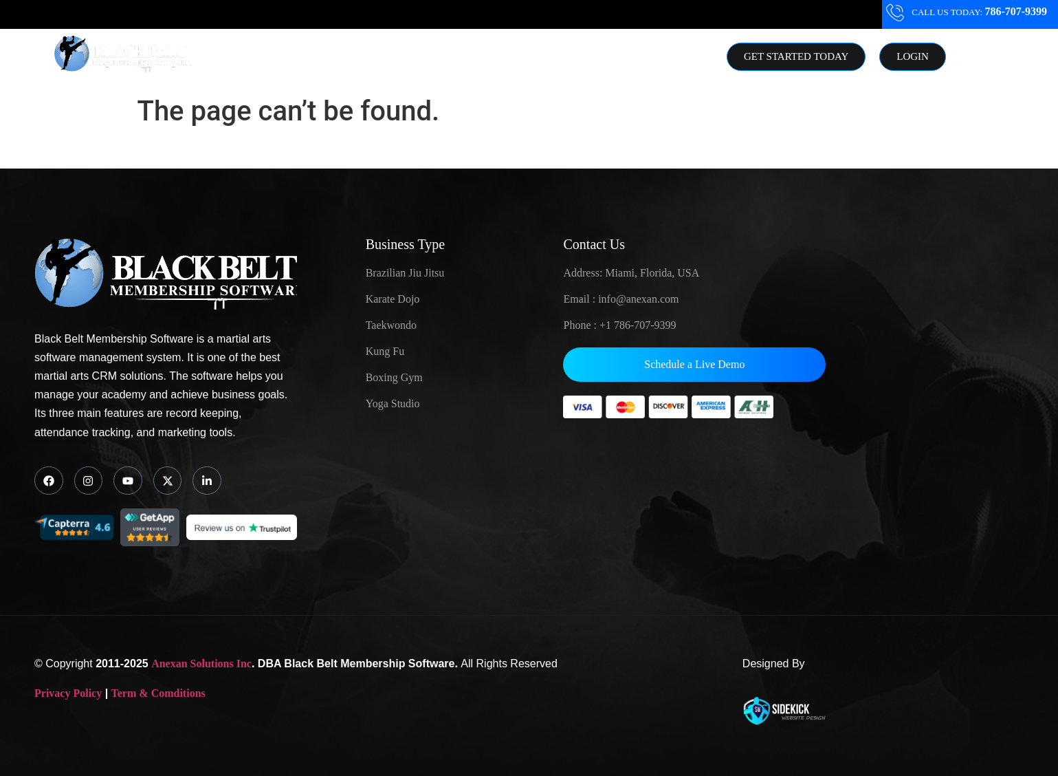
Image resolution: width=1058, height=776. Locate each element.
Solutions (393, 57)
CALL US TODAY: (978, 12)
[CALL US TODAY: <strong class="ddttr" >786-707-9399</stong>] (895, 13)
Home (313, 57)
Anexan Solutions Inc (201, 663)
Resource (545, 57)
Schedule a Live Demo (694, 364)
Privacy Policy (68, 693)
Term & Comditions (158, 693)
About (473, 57)
